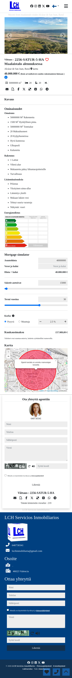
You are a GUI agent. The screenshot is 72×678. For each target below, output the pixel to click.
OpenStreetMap (52, 391)
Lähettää (36, 484)
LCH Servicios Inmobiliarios (24, 666)
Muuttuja (25, 321)
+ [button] (8, 352)
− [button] (8, 356)
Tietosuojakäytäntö (44, 666)
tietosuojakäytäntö (37, 476)
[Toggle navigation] (66, 6)
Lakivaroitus (28, 669)
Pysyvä (10, 321)
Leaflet (41, 391)
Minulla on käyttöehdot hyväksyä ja (25, 476)
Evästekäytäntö (59, 666)
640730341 (36, 418)
